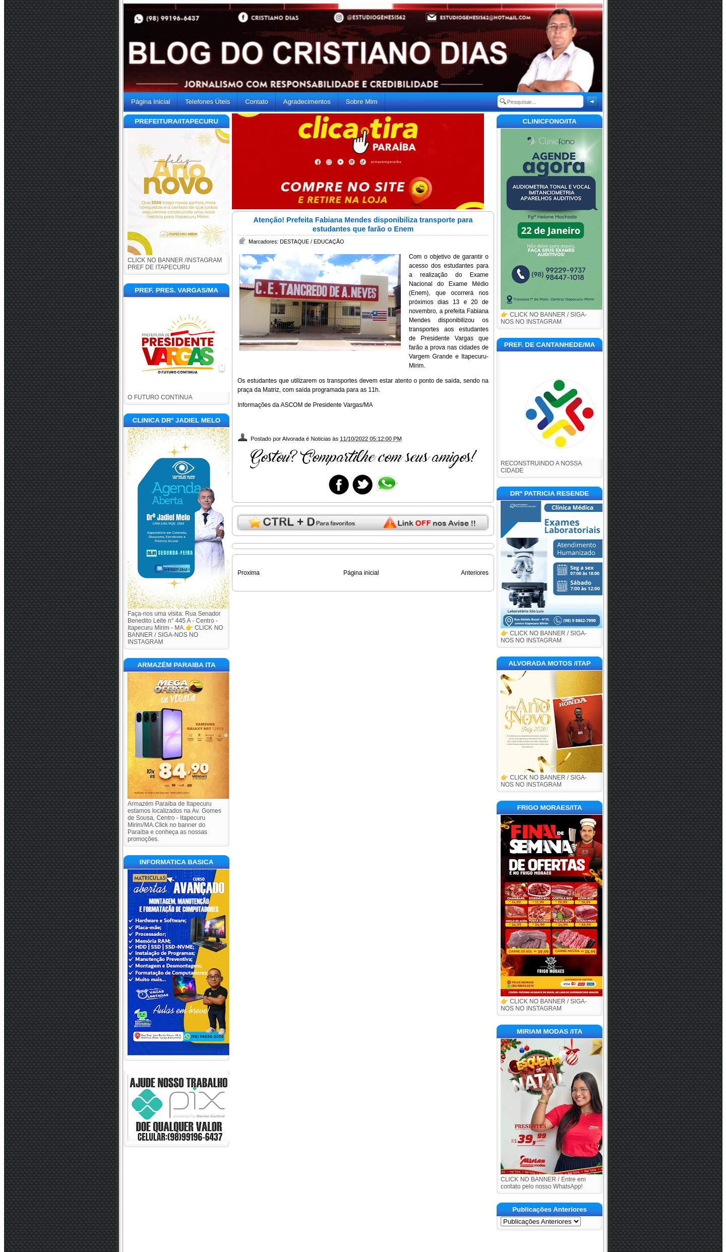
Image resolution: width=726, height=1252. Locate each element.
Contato (256, 101)
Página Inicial (150, 101)
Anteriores (475, 572)
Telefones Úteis (207, 101)
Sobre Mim (362, 101)
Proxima (248, 572)
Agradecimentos (307, 101)
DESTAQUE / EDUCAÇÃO (312, 242)
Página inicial (361, 572)
